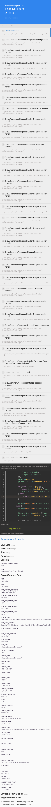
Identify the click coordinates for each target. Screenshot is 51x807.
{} (12, 571)
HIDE (15, 18)
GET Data (5, 545)
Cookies (5, 556)
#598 (20, 571)
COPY (8, 18)
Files (3, 552)
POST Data (6, 548)
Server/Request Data (11, 575)
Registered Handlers (11, 797)
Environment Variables (12, 794)
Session (5, 560)
